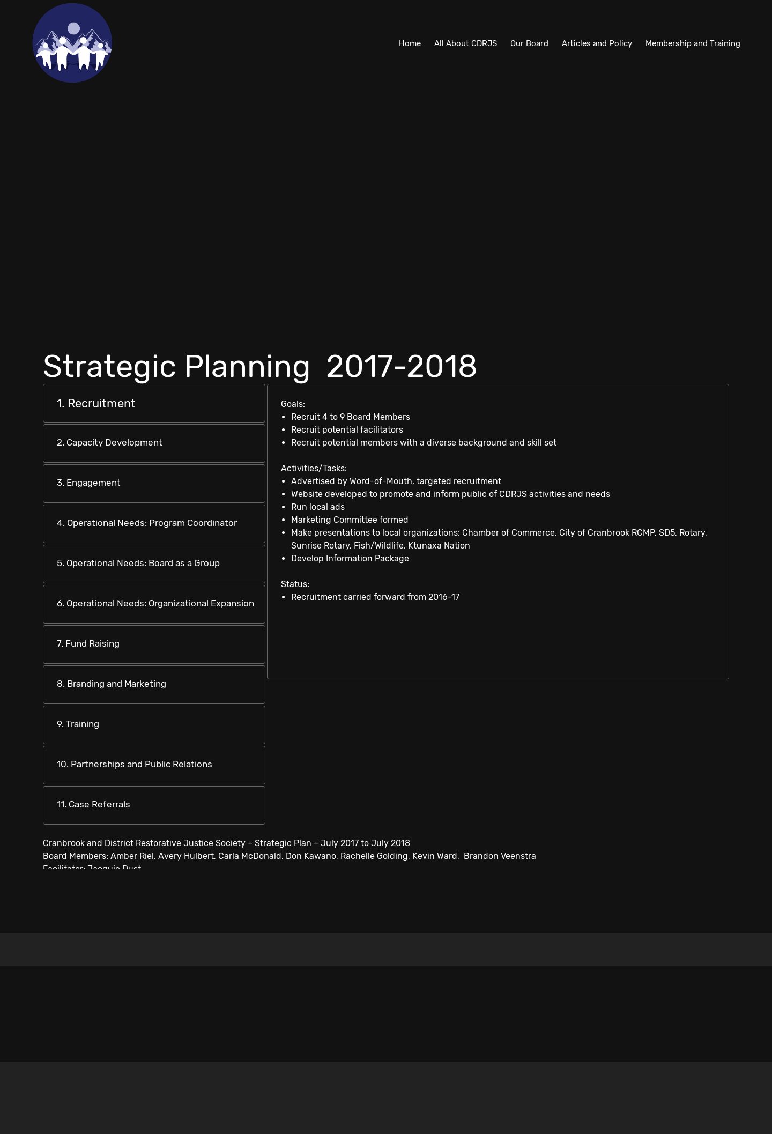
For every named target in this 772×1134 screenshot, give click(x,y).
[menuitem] (409, 43)
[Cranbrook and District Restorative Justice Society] (72, 43)
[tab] (154, 403)
